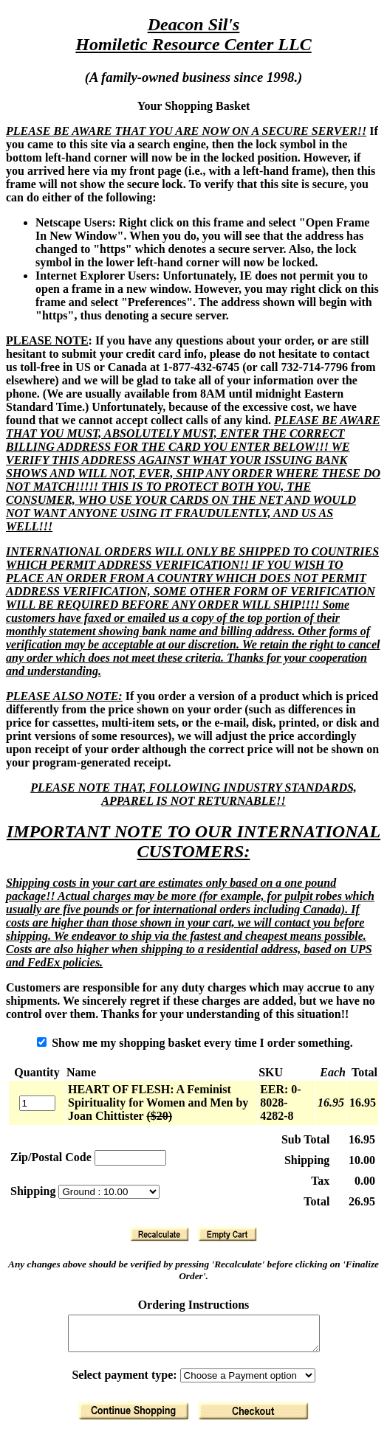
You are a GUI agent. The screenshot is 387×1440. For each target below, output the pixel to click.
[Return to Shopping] (133, 1417)
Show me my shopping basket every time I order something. (195, 1042)
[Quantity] (37, 1103)
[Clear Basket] (227, 1234)
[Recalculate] (159, 1234)
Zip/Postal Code (51, 1157)
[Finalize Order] (253, 1417)
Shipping (34, 1191)
